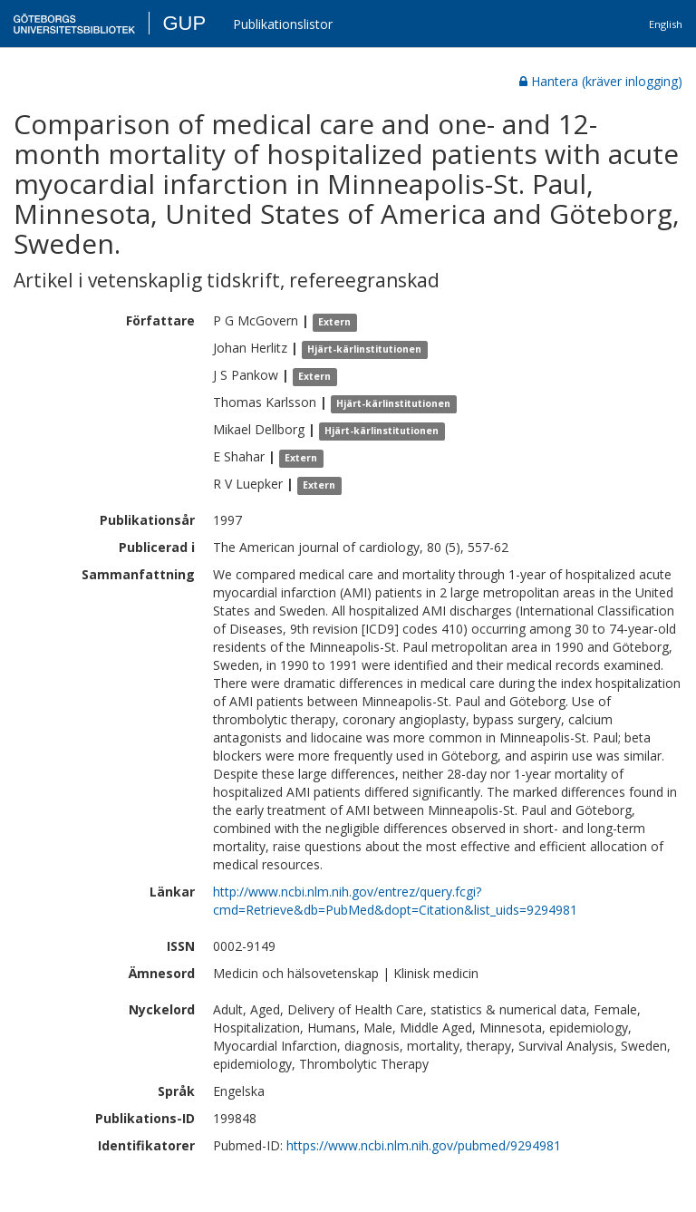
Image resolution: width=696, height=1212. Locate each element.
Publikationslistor (283, 24)
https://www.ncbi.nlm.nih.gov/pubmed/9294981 (423, 1145)
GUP (184, 23)
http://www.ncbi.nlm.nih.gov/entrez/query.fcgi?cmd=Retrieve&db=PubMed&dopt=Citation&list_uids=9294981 (395, 900)
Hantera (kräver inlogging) (600, 81)
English (665, 24)
